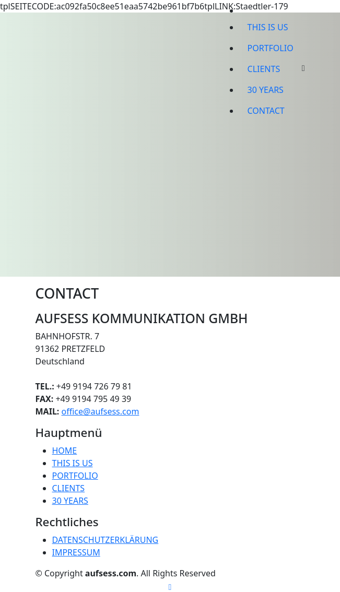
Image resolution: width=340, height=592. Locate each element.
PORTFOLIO (271, 48)
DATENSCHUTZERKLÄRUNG (105, 540)
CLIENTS (264, 69)
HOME (64, 450)
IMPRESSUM (76, 552)
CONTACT (266, 110)
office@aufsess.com (100, 411)
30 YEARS (266, 90)
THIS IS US (268, 27)
